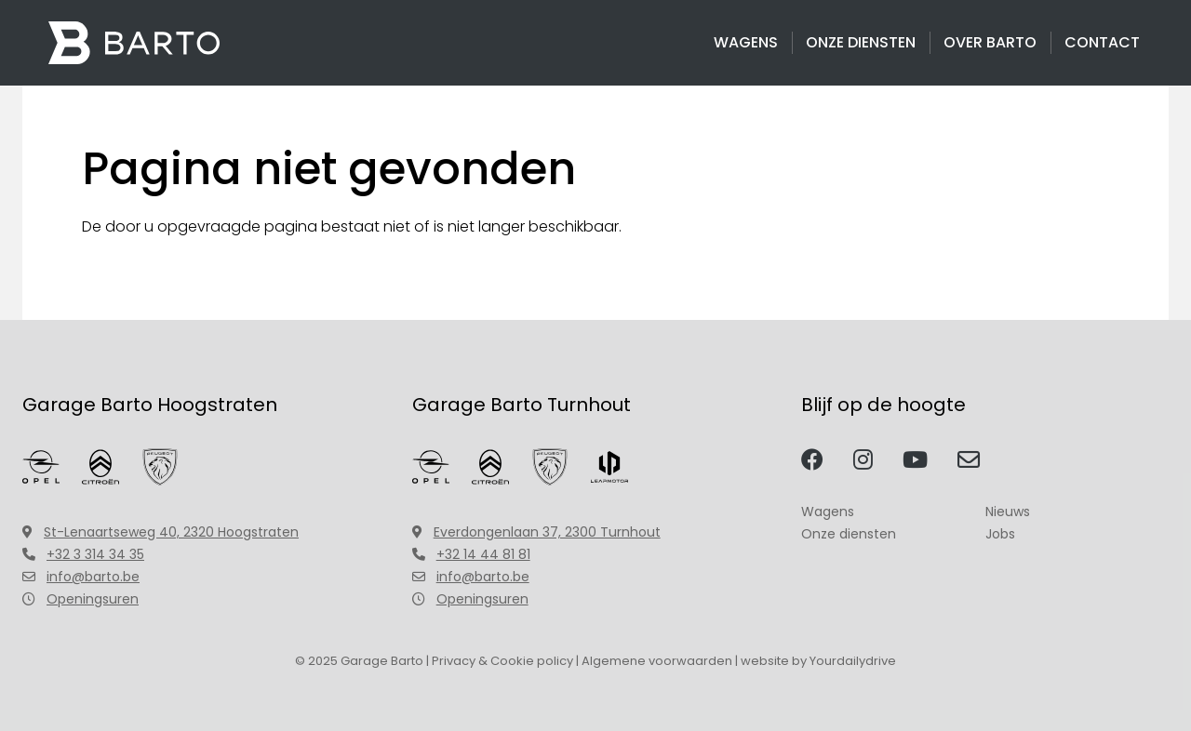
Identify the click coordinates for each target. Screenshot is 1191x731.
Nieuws (1007, 511)
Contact (1102, 42)
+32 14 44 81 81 (471, 554)
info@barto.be (81, 576)
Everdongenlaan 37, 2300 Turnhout (536, 532)
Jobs (1000, 534)
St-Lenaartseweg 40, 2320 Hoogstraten (160, 532)
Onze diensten (861, 42)
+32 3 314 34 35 (83, 554)
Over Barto (990, 42)
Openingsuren (80, 599)
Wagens (746, 42)
